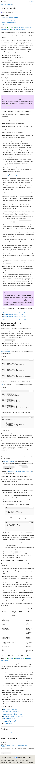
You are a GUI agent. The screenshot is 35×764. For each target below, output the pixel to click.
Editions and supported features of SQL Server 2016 (14, 319)
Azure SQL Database (19, 27)
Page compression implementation (11, 711)
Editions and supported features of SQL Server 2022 (14, 314)
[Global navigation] (1, 2)
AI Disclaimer (3, 760)
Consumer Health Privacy (6, 762)
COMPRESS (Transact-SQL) (10, 107)
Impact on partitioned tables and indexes (10, 20)
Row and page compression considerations (10, 17)
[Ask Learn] (30, 5)
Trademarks (22, 762)
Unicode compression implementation (11, 713)
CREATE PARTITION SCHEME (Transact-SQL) (12, 714)
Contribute (22, 760)
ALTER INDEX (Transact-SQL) (9, 723)
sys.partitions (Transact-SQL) (9, 465)
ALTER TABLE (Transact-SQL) (22, 349)
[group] (17, 370)
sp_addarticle (13, 580)
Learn (2, 4)
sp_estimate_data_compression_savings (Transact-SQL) (20, 471)
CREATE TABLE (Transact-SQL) (9, 718)
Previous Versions (11, 760)
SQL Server (9, 4)
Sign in (32, 1)
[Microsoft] (17, 2)
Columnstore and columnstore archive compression (12, 19)
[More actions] (33, 5)
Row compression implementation (10, 709)
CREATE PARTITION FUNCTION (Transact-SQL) (13, 716)
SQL (5, 4)
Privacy (27, 760)
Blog (16, 760)
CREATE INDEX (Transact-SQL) (9, 721)
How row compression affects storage (16, 175)
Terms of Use (15, 762)
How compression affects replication (9, 22)
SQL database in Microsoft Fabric (18, 29)
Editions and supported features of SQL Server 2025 (14, 312)
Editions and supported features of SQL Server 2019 (14, 316)
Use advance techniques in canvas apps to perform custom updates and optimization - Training (15, 746)
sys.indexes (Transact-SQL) (9, 461)
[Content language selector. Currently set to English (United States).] (7, 757)
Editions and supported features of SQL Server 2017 (14, 318)
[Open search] (29, 2)
